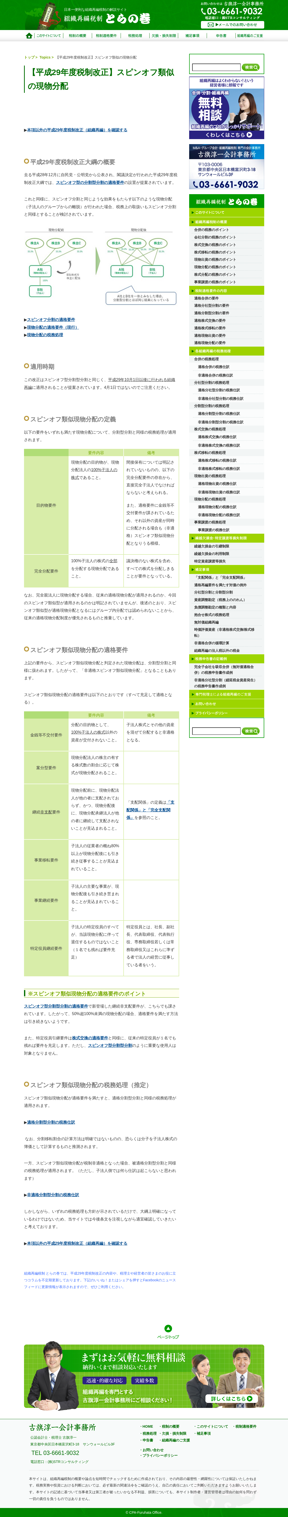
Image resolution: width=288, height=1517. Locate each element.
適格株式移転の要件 (210, 328)
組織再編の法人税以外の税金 (217, 651)
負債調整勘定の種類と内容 (215, 607)
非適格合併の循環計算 (211, 643)
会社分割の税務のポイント (215, 237)
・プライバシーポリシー (158, 1455)
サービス (250, 35)
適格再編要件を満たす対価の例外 (220, 585)
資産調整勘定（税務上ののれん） (220, 600)
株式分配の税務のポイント (215, 274)
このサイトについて (48, 35)
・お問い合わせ (151, 1450)
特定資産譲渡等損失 (210, 561)
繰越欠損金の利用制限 (211, 554)
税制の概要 (77, 35)
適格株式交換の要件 (210, 321)
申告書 (221, 35)
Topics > (47, 57)
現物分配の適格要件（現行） (53, 327)
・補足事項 (202, 1433)
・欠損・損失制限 (172, 1433)
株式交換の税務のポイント (215, 245)
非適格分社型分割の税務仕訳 (220, 399)
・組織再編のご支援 (174, 1440)
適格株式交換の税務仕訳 (217, 437)
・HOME (146, 1426)
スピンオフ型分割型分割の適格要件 (56, 1006)
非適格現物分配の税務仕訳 (219, 515)
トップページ (29, 35)
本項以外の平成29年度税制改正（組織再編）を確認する (77, 130)
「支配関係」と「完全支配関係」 (150, 810)
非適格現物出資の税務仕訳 (219, 492)
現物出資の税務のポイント (215, 259)
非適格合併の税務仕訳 (215, 375)
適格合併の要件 (206, 298)
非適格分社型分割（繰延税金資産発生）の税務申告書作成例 (225, 683)
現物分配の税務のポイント (215, 267)
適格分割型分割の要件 (211, 313)
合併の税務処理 (206, 359)
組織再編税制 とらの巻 (107, 18)
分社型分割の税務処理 (211, 383)
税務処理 (135, 35)
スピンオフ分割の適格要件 (51, 320)
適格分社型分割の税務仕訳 (219, 390)
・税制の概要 (168, 1426)
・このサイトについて (210, 1426)
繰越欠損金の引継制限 (211, 546)
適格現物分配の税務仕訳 (217, 507)
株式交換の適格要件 (90, 1038)
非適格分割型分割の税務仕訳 (53, 1195)
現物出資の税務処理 (210, 476)
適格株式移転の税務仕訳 (217, 460)
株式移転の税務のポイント (215, 252)
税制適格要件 (106, 35)
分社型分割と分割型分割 (213, 592)
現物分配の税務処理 (45, 335)
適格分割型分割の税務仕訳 (51, 1122)
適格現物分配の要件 (210, 343)
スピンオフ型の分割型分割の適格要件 (90, 182)
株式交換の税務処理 (210, 429)
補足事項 (192, 35)
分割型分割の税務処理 (211, 406)
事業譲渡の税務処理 (210, 522)
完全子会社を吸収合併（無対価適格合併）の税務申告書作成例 (224, 670)
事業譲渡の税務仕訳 (213, 530)
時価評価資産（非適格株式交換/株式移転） (224, 633)
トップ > (31, 57)
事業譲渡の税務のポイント (215, 282)
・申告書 (146, 1440)
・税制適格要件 (244, 1426)
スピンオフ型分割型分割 (110, 1045)
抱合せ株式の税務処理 (211, 615)
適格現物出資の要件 (210, 336)
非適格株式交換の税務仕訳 (219, 445)
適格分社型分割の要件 (211, 306)
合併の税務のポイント (211, 230)
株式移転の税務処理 (210, 453)
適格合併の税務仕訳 (213, 367)
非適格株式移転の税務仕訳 (219, 469)
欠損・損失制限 (163, 35)
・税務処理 (148, 1433)
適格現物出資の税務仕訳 (217, 484)
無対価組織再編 (206, 622)
